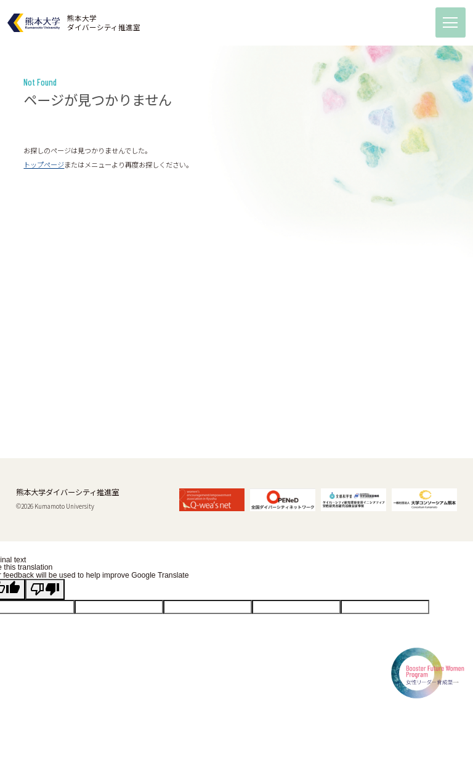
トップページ (43, 164)
